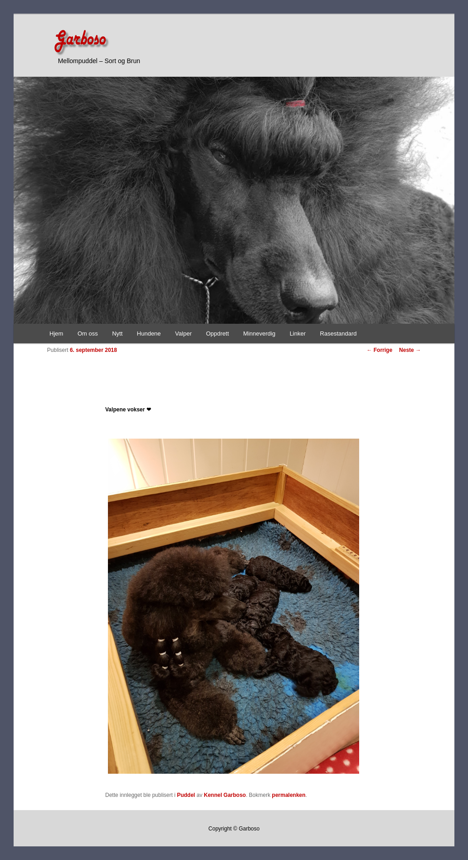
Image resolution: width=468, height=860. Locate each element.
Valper (183, 333)
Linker (298, 333)
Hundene (149, 333)
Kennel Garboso (225, 795)
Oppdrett (217, 333)
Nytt (117, 333)
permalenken (289, 795)
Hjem (56, 333)
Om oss (88, 333)
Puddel (186, 795)
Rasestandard (338, 333)
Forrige (379, 350)
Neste (410, 350)
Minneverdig (259, 333)
